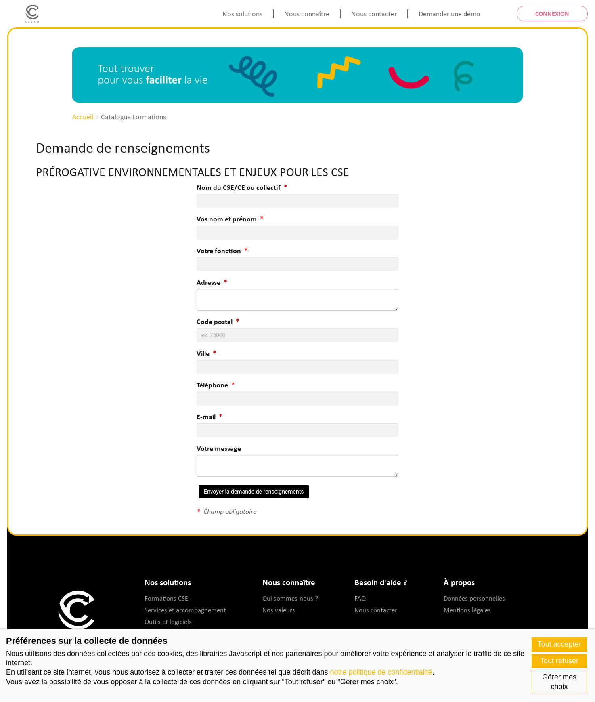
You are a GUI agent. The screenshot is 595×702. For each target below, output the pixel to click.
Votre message (219, 448)
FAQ (360, 598)
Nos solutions (242, 13)
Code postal (215, 321)
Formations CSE (166, 598)
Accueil (82, 116)
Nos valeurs (278, 609)
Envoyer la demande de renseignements (254, 491)
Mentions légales (467, 609)
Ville (203, 353)
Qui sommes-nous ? (290, 598)
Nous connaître (306, 13)
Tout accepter (559, 644)
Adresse (208, 282)
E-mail (206, 416)
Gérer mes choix (559, 681)
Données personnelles (474, 598)
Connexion (552, 13)
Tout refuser (559, 661)
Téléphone (212, 384)
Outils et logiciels (168, 621)
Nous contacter (374, 13)
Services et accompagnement (185, 609)
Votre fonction (219, 250)
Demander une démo (449, 13)
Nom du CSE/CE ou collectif (239, 187)
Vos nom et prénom (227, 218)
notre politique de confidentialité (381, 672)
